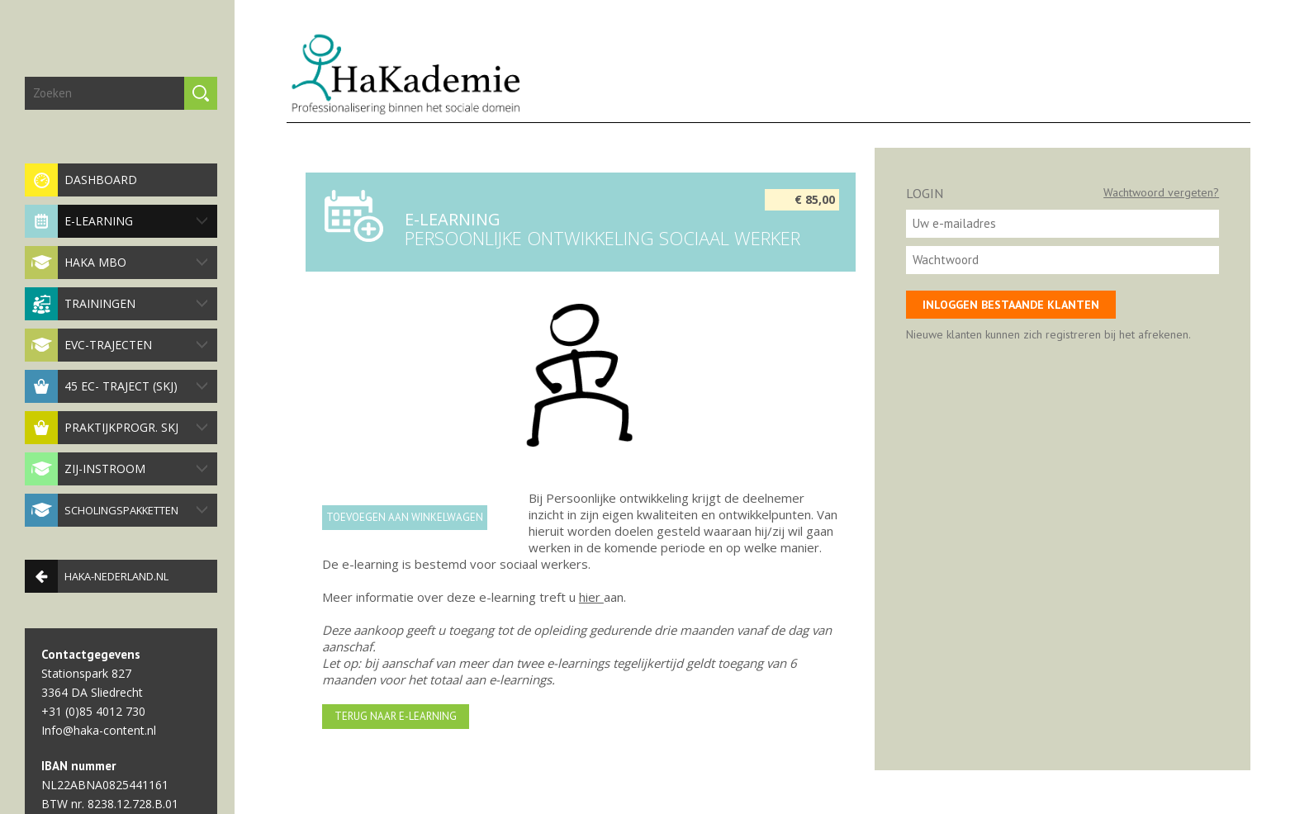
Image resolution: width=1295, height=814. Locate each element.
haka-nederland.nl (96, 576)
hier (591, 597)
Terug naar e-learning (395, 716)
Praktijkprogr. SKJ (116, 427)
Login (924, 193)
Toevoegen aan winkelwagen (404, 517)
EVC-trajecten (116, 345)
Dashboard (81, 179)
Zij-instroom (116, 468)
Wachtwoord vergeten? (1161, 192)
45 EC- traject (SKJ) (116, 386)
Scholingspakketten (116, 510)
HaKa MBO (116, 262)
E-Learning (116, 221)
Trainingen (116, 303)
